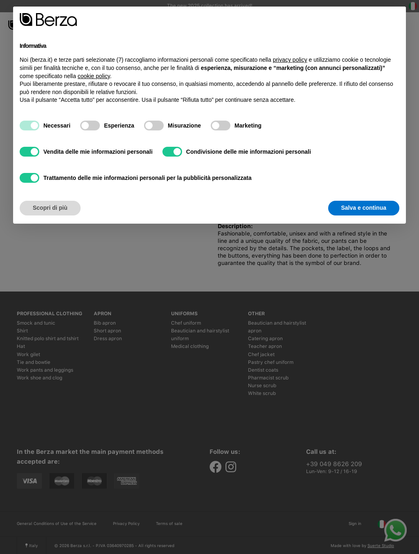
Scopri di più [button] (50, 207)
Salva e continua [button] (363, 207)
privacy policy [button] (290, 59)
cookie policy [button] (94, 76)
